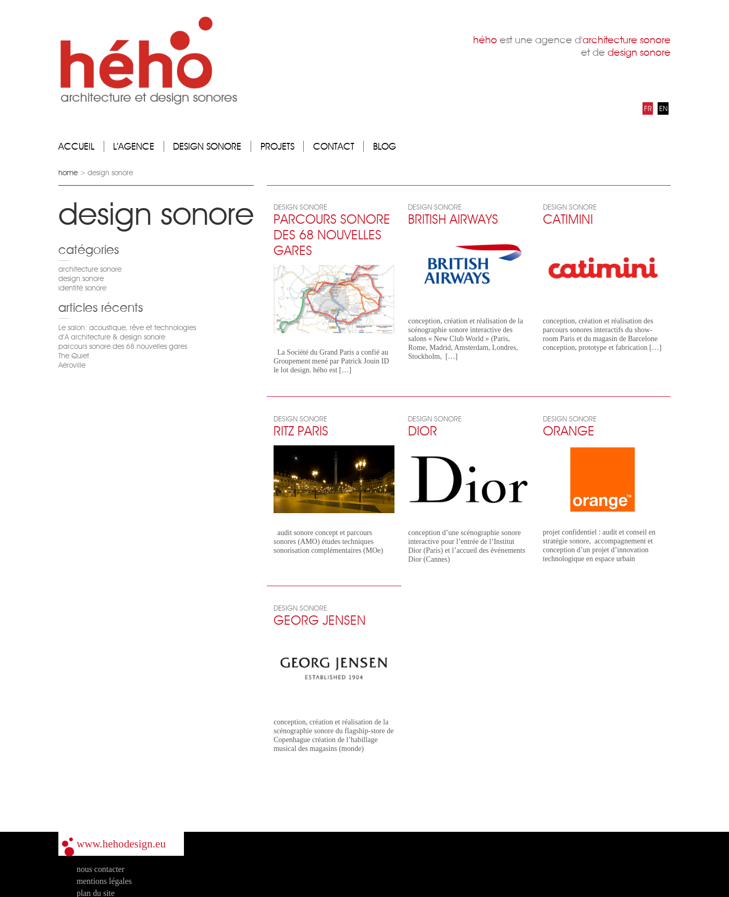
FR (648, 108)
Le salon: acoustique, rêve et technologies (127, 327)
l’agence (133, 146)
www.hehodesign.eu (121, 844)
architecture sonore (89, 269)
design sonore (207, 146)
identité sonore (82, 288)
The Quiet (73, 355)
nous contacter (101, 869)
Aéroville (71, 365)
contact (333, 146)
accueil (76, 146)
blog (384, 146)
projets (277, 146)
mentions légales (104, 881)
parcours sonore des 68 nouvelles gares (122, 346)
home (68, 172)
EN (663, 108)
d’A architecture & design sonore (111, 337)
